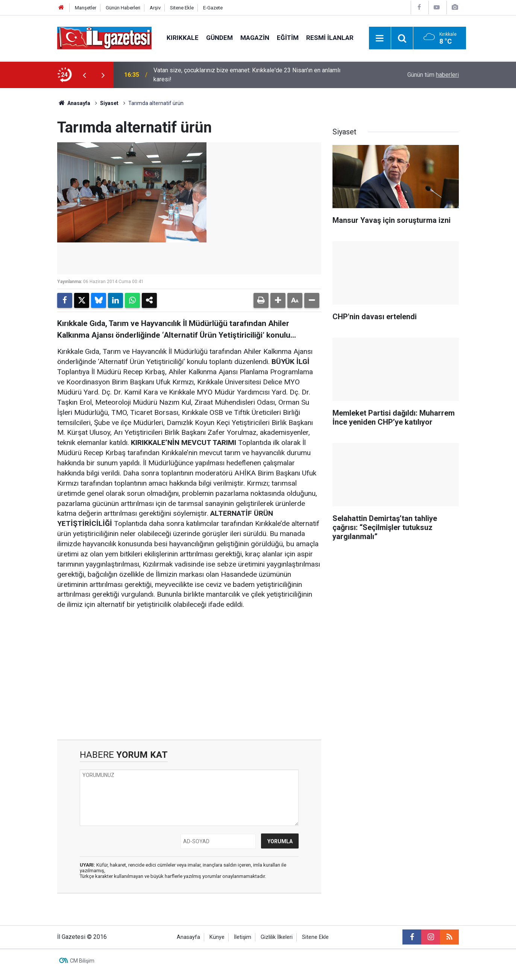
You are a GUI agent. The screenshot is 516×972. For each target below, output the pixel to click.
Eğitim (288, 37)
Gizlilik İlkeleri (277, 937)
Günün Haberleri (123, 8)
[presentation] (84, 74)
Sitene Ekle (182, 8)
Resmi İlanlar (330, 37)
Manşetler (85, 8)
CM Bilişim (82, 961)
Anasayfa (73, 103)
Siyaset (109, 103)
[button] (277, 300)
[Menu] (380, 38)
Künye (217, 937)
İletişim (242, 937)
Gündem (219, 37)
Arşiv (155, 8)
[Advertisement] (29, 201)
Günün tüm (433, 74)
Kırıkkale (183, 37)
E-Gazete (213, 8)
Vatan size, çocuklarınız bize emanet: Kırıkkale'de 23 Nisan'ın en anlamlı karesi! (246, 75)
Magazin (254, 37)
